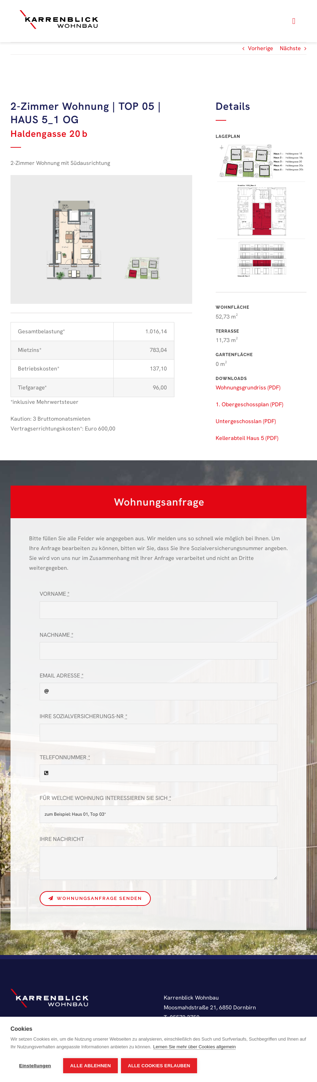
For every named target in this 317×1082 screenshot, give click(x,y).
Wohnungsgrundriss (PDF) (248, 387)
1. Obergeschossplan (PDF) (249, 404)
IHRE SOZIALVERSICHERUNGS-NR (83, 716)
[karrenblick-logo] (59, 11)
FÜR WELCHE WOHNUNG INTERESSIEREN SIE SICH (105, 798)
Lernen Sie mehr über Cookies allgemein (194, 1047)
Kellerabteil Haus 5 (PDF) (247, 438)
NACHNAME (56, 635)
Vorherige (260, 48)
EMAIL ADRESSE (61, 675)
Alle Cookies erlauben (159, 1065)
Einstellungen (35, 1065)
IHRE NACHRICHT (62, 839)
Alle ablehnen (90, 1065)
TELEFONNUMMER (65, 757)
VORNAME (54, 593)
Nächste (290, 48)
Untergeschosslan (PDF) (246, 421)
